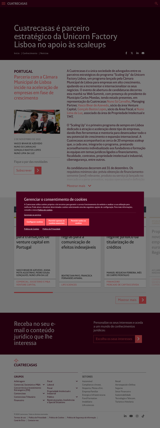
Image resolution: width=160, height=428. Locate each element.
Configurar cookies (35, 222)
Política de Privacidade (51, 229)
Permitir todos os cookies (78, 222)
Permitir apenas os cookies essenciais (57, 222)
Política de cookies (45, 210)
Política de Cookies (31, 229)
